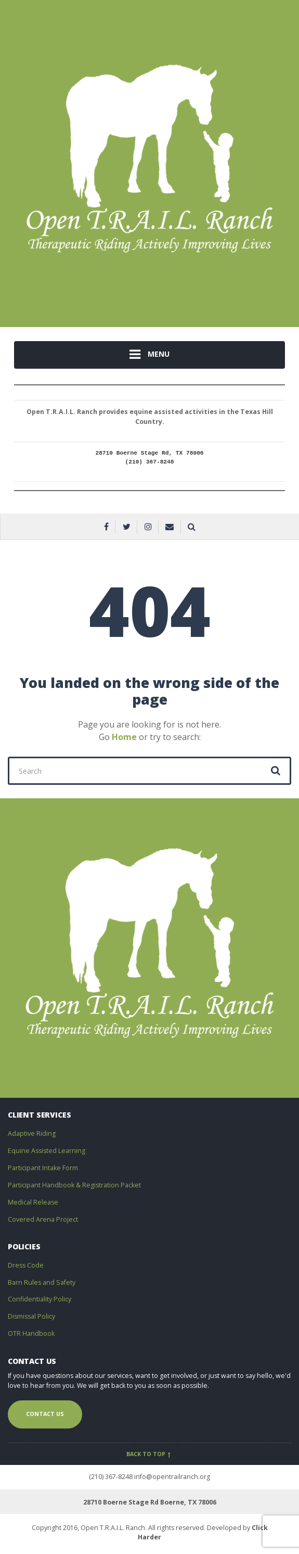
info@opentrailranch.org (172, 1476)
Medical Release (33, 1202)
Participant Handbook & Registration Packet (74, 1185)
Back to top (149, 1454)
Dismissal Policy (31, 1316)
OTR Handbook (31, 1333)
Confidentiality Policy (39, 1299)
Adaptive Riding (32, 1133)
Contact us (45, 1414)
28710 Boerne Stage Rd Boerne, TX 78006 (149, 1502)
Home (124, 737)
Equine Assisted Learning (46, 1150)
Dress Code (26, 1265)
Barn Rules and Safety (41, 1282)
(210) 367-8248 (111, 1476)
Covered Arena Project (43, 1219)
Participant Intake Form (43, 1167)
